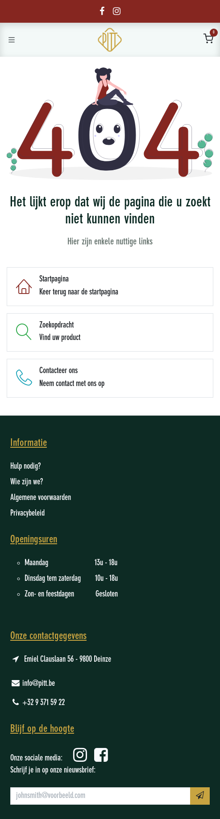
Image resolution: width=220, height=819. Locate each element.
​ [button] (200, 795)
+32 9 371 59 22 (43, 703)
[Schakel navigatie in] (12, 39)
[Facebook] (102, 11)
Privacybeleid (27, 513)
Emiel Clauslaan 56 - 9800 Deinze (67, 659)
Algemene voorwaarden (40, 498)
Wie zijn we (25, 482)
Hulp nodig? (25, 466)
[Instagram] (116, 11)
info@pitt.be (38, 684)
